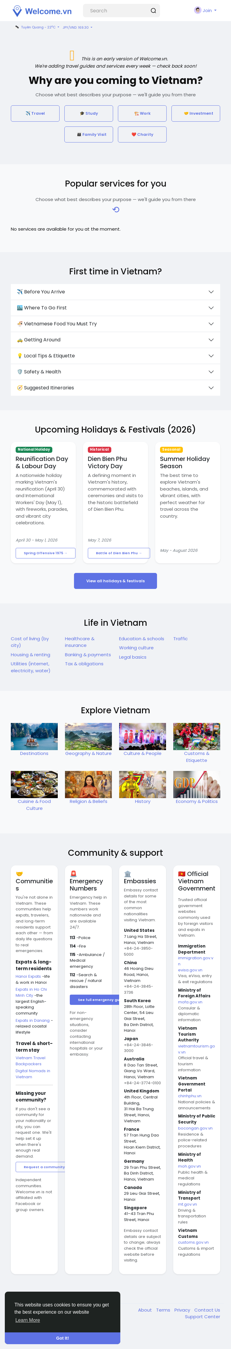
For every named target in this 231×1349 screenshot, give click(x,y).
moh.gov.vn (189, 1166)
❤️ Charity (142, 134)
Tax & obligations (84, 663)
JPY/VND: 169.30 (76, 27)
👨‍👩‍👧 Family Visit (91, 134)
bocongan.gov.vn (195, 1128)
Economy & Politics (197, 801)
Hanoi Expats (29, 976)
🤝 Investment (198, 113)
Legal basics (132, 657)
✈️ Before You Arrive (41, 291)
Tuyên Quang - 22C (34, 27)
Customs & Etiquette (196, 756)
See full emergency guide (101, 999)
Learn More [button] (27, 1320)
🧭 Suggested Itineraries (45, 387)
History (142, 801)
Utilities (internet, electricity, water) (31, 667)
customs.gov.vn (193, 1242)
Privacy (182, 1310)
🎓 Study (89, 113)
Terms (163, 1310)
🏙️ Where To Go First (42, 307)
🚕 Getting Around (38, 339)
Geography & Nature (88, 753)
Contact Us (207, 1310)
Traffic (180, 638)
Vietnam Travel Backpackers (30, 1061)
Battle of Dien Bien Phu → (119, 553)
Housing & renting (30, 654)
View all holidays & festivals (115, 581)
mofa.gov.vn (190, 1002)
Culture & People (143, 753)
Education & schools (141, 638)
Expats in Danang (33, 1020)
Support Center (202, 1316)
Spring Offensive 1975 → (45, 553)
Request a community (44, 1167)
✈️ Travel (35, 113)
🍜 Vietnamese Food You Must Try (57, 323)
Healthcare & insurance (79, 642)
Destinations (34, 753)
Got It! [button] (62, 1338)
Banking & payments (88, 654)
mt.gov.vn (187, 1204)
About (145, 1310)
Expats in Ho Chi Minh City (31, 992)
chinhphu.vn (190, 1096)
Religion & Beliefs (88, 801)
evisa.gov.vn (190, 970)
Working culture (136, 647)
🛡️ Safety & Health (39, 371)
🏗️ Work (142, 113)
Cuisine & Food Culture (34, 804)
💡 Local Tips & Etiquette (46, 355)
